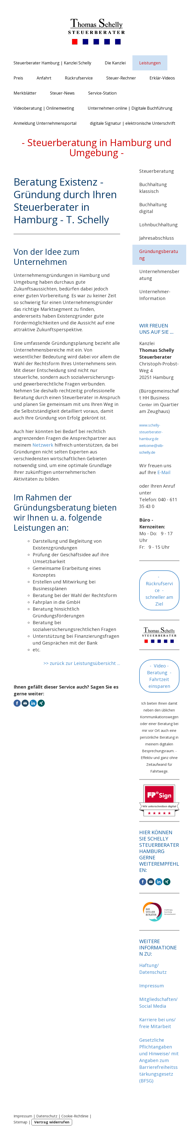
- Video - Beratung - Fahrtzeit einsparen (159, 676)
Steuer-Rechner (121, 78)
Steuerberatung (156, 171)
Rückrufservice (79, 78)
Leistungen (150, 63)
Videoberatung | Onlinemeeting (44, 108)
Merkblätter (25, 93)
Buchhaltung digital (153, 207)
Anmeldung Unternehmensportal (45, 123)
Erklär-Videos (162, 78)
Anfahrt (44, 78)
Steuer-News (62, 93)
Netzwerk (42, 445)
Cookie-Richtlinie (74, 1116)
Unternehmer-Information (154, 294)
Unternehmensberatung (159, 274)
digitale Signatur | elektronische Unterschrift (132, 123)
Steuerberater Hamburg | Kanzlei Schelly (52, 63)
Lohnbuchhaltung (158, 225)
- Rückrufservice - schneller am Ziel (159, 590)
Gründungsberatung (158, 254)
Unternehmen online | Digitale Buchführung (130, 108)
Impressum (151, 986)
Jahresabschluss (156, 238)
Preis (18, 78)
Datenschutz (46, 1116)
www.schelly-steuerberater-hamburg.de (151, 432)
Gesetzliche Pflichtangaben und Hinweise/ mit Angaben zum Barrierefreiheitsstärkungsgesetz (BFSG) (159, 1060)
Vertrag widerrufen (51, 1122)
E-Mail (163, 472)
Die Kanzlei (115, 63)
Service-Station (102, 93)
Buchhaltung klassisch (153, 187)
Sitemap (20, 1122)
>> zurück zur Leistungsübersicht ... (81, 663)
